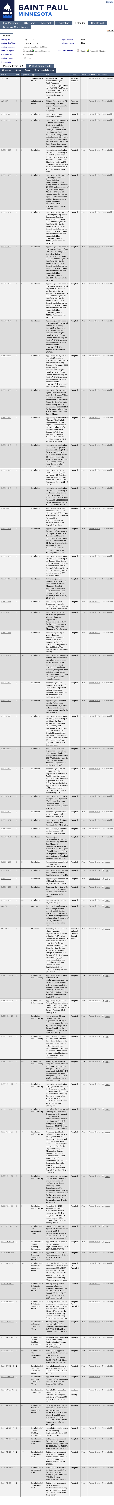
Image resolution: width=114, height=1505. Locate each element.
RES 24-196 (6, 900)
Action (73, 75)
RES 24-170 (6, 700)
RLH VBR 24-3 (7, 1337)
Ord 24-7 (5, 929)
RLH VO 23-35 (7, 1390)
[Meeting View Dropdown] (44, 70)
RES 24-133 (6, 284)
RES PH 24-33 (7, 1206)
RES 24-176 (6, 748)
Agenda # (25, 75)
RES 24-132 (6, 247)
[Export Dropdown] (27, 70)
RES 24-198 (6, 828)
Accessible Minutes (98, 51)
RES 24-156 (6, 556)
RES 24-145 (6, 470)
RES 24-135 (6, 355)
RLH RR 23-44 (7, 1405)
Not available (28, 54)
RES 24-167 (6, 655)
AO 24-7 (4, 101)
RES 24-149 (6, 488)
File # (3, 75)
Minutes (83, 51)
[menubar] (28, 70)
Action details (94, 78)
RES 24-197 (6, 820)
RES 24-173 (6, 716)
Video (29, 58)
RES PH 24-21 (7, 1000)
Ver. (17, 75)
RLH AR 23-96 (7, 1439)
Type (33, 75)
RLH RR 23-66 (7, 1283)
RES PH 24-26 (7, 1061)
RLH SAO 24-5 (7, 1252)
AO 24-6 (4, 78)
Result (84, 75)
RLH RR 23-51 (7, 1301)
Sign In (109, 2)
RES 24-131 (6, 212)
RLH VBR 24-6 (7, 1428)
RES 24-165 (6, 612)
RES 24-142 (6, 417)
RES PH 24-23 (7, 1016)
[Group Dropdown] (18, 70)
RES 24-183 (6, 769)
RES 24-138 (6, 390)
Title (47, 75)
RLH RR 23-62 (7, 1263)
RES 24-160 (6, 579)
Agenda (29, 51)
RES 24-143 (6, 445)
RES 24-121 (6, 837)
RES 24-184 (6, 796)
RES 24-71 (5, 114)
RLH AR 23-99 (7, 1483)
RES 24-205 (6, 862)
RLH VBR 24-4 (7, 1242)
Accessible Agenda (42, 51)
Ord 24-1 (5, 906)
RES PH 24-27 (7, 1084)
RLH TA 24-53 (7, 1350)
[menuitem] (6, 70)
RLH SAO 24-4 (7, 1377)
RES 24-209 (6, 887)
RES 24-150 (6, 508)
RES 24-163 (6, 601)
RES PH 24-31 (7, 1176)
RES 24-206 (6, 870)
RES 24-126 (6, 150)
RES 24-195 (6, 812)
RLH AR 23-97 (7, 1452)
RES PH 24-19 (7, 975)
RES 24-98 (5, 120)
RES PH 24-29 (7, 1132)
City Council (29, 39)
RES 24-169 (6, 683)
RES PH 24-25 (7, 1036)
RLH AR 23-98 (7, 1467)
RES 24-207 (6, 878)
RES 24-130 (6, 175)
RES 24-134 (6, 321)
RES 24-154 (6, 528)
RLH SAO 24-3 (7, 1366)
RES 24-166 (6, 632)
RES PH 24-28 (7, 1109)
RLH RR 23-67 (7, 1322)
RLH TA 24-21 (7, 1226)
